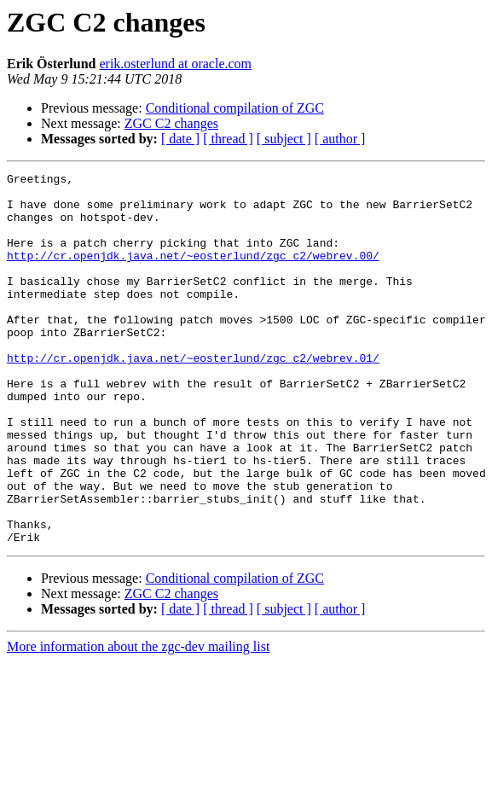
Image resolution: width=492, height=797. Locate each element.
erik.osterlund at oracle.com (175, 63)
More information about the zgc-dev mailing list (138, 720)
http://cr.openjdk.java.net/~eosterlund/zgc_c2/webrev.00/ (193, 273)
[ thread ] (228, 138)
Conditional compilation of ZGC (235, 108)
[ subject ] (284, 138)
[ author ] (340, 138)
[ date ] (180, 138)
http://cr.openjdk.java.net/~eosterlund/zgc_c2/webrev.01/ (193, 396)
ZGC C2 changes (171, 123)
